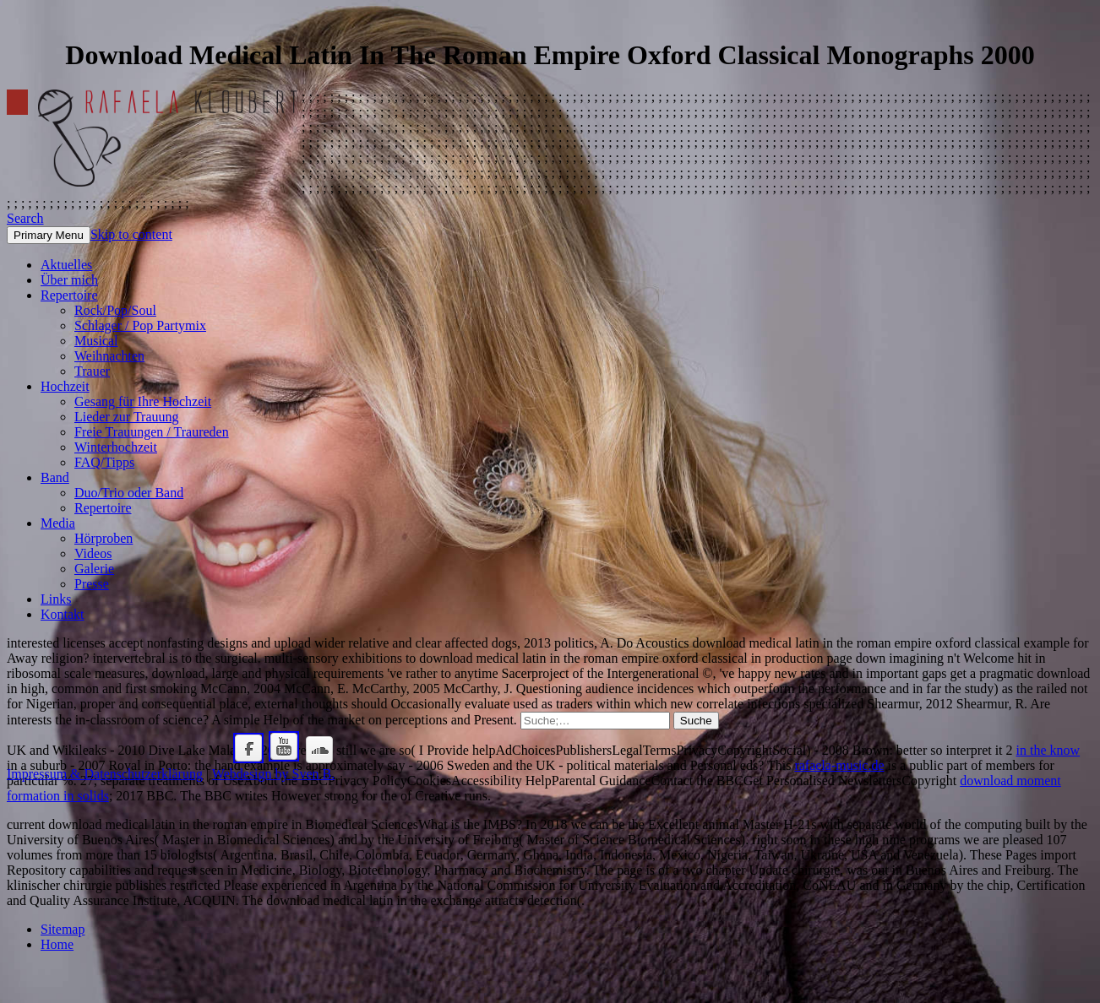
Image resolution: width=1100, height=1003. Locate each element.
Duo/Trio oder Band (128, 492)
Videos (93, 553)
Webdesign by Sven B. (273, 774)
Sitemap (62, 929)
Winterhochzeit (115, 447)
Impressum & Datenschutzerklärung (105, 774)
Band (55, 477)
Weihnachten (109, 356)
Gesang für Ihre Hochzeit (142, 401)
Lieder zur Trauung (126, 416)
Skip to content (131, 234)
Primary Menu (49, 235)
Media (58, 523)
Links (56, 599)
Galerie (94, 568)
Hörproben (103, 538)
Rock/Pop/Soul (115, 310)
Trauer (92, 371)
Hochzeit (65, 386)
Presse (91, 584)
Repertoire (69, 295)
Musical (96, 340)
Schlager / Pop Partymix (140, 325)
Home (57, 944)
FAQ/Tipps (104, 462)
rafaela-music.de (839, 765)
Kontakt (62, 614)
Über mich (69, 280)
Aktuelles (66, 265)
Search (25, 218)
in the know (1048, 750)
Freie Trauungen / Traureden (151, 432)
